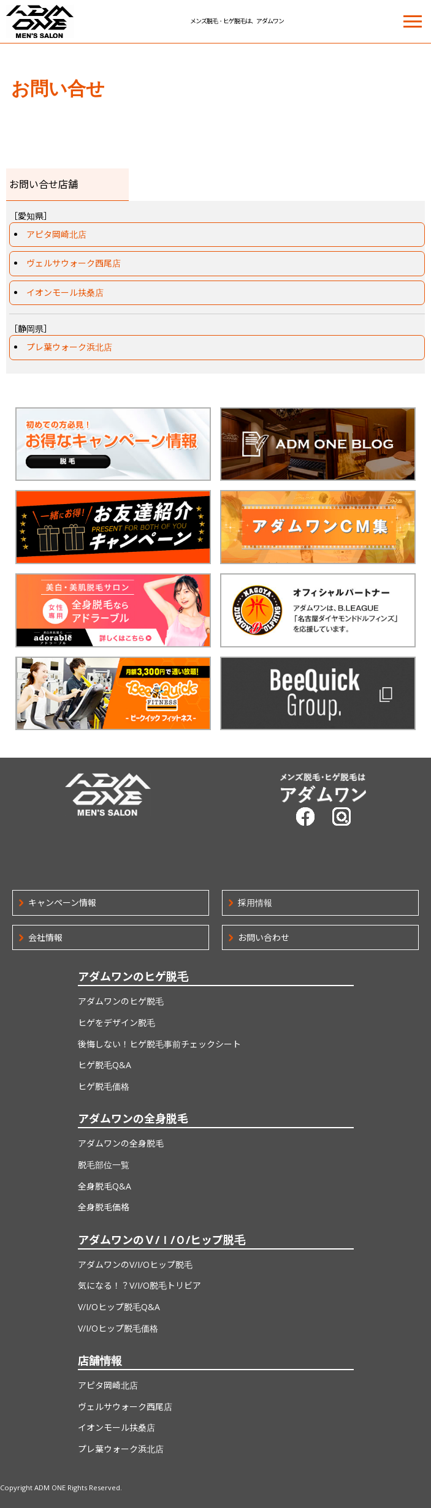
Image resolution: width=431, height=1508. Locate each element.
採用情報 (255, 902)
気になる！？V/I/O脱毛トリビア (139, 1285)
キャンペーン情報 (62, 902)
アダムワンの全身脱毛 (121, 1143)
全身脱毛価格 (103, 1207)
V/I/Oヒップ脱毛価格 (118, 1328)
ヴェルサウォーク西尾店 (73, 263)
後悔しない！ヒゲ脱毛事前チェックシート (159, 1044)
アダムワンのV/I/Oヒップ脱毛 (135, 1264)
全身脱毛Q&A (104, 1186)
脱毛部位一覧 (103, 1165)
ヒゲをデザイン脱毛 (116, 1022)
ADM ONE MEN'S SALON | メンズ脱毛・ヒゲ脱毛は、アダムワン (40, 21)
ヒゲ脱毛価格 (103, 1086)
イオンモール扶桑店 (65, 292)
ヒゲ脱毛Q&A (104, 1065)
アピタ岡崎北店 (56, 234)
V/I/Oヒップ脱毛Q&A (119, 1307)
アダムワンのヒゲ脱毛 (121, 1001)
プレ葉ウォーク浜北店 (69, 347)
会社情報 (45, 937)
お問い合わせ (263, 937)
